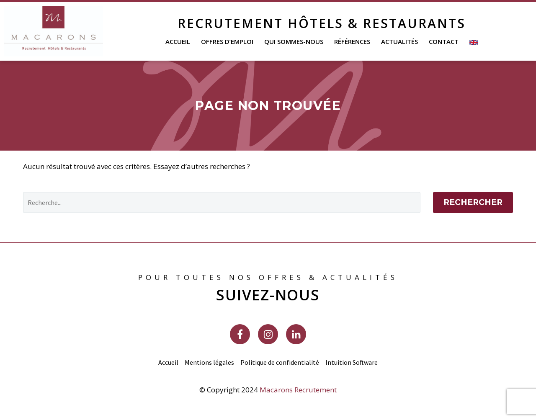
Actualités (399, 41)
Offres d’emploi (227, 41)
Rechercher (472, 202)
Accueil (177, 41)
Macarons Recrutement (298, 389)
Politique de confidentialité (279, 362)
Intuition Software (351, 362)
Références (352, 41)
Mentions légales (209, 362)
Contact (444, 41)
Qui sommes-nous (293, 41)
